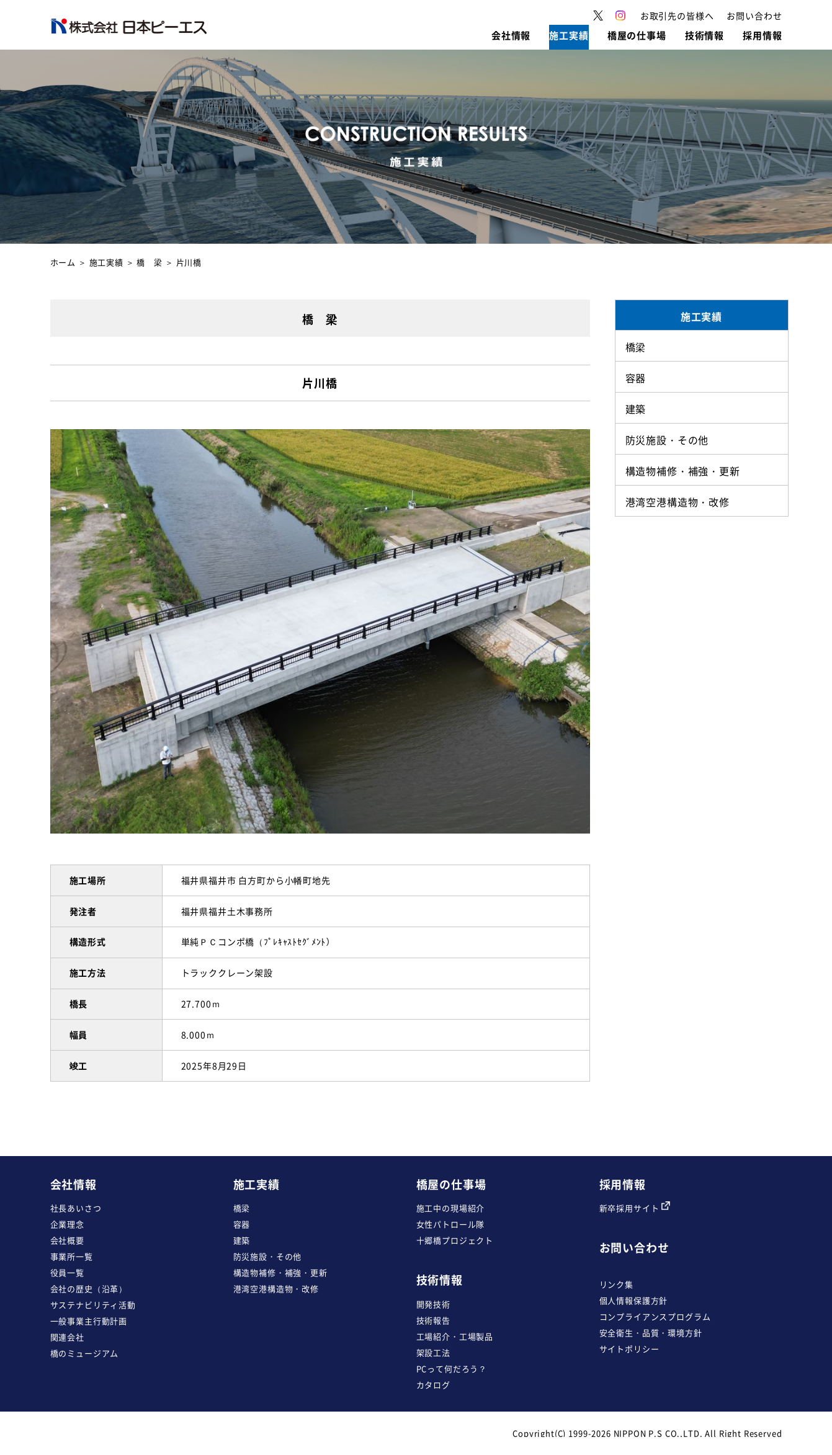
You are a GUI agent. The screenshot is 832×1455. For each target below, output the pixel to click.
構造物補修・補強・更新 (280, 1272)
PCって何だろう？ (452, 1368)
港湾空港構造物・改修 (276, 1288)
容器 (242, 1224)
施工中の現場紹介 (450, 1208)
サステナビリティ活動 (93, 1304)
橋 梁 (149, 262)
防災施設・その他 (267, 1256)
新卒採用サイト (635, 1208)
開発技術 (433, 1304)
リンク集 (616, 1284)
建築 (242, 1240)
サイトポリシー (629, 1349)
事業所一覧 (71, 1256)
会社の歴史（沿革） (89, 1288)
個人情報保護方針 (633, 1300)
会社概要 (67, 1240)
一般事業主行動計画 (89, 1321)
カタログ (433, 1384)
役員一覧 (67, 1272)
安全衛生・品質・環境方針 (650, 1332)
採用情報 (622, 1184)
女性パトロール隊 (450, 1224)
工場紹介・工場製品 (455, 1336)
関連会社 (67, 1337)
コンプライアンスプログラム (655, 1316)
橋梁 (242, 1208)
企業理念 (67, 1224)
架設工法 (433, 1352)
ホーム (63, 262)
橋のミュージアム (84, 1353)
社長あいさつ (76, 1208)
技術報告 (433, 1320)
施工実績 (106, 262)
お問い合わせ (634, 1247)
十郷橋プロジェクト (455, 1240)
